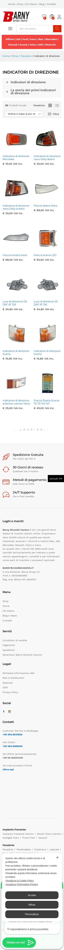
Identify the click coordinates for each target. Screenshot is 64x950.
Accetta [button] (32, 895)
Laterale (54, 849)
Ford (25, 39)
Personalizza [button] (32, 914)
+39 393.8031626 (12, 734)
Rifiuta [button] (32, 904)
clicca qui (8, 769)
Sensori (43, 837)
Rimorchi (50, 44)
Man (40, 39)
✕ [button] (57, 857)
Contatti (51, 4)
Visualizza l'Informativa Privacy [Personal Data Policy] (21, 884)
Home (11, 4)
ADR (40, 44)
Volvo (33, 44)
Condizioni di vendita (15, 640)
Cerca (57, 28)
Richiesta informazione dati (18, 673)
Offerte (10, 39)
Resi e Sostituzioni (13, 677)
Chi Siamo (31, 4)
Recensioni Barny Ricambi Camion (22, 654)
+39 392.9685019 (12, 746)
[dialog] (32, 887)
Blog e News (10, 615)
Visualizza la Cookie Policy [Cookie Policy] (19, 880)
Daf (18, 39)
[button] (19, 942)
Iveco (33, 39)
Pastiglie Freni (11, 837)
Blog (41, 4)
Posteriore (40, 849)
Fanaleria (8, 849)
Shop (20, 4)
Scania (23, 44)
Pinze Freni (28, 837)
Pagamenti (9, 645)
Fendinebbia (24, 849)
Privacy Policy (10, 692)
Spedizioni (9, 650)
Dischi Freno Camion (49, 833)
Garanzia (8, 682)
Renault (13, 44)
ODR (5, 687)
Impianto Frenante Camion (18, 833)
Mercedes (51, 39)
